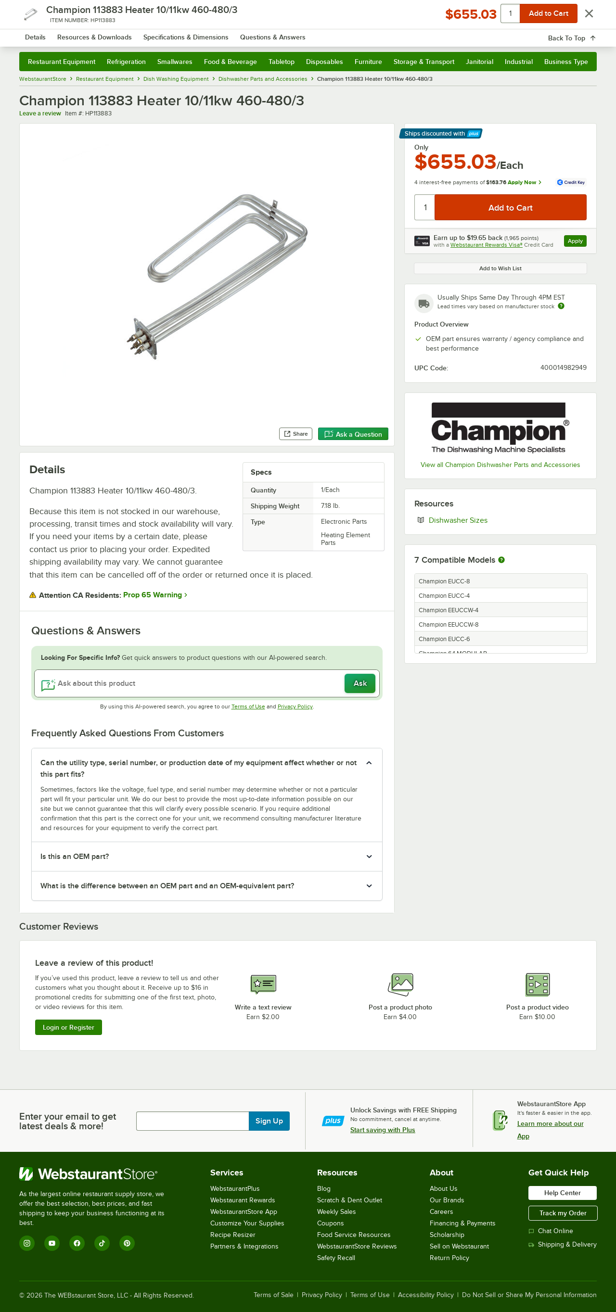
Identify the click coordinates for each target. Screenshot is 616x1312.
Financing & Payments (463, 1223)
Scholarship (447, 1234)
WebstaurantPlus (235, 1188)
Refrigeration (126, 61)
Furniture (368, 61)
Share (295, 434)
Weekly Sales (336, 1211)
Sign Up (269, 1121)
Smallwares (174, 61)
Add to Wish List (500, 268)
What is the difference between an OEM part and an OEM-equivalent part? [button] (167, 886)
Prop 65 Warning (152, 595)
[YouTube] (52, 1243)
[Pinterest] (127, 1243)
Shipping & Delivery (562, 1244)
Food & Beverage (230, 61)
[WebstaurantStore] (98, 1174)
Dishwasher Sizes (487, 520)
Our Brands (447, 1200)
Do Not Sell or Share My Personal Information (529, 1295)
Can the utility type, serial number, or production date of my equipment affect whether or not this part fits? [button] (198, 768)
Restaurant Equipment (61, 61)
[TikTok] (102, 1243)
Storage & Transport (424, 61)
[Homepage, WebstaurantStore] (100, 33)
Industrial (519, 61)
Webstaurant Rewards (242, 1200)
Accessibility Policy (426, 1295)
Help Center (562, 1193)
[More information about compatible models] (501, 560)
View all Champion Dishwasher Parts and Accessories (500, 464)
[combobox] (295, 33)
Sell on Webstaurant (459, 1246)
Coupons (330, 1223)
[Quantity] (425, 207)
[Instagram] (27, 1243)
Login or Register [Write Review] (68, 1027)
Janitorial (479, 61)
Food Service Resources (354, 1234)
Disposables (324, 61)
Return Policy (449, 1258)
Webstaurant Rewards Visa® (486, 244)
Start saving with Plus (382, 1130)
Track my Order (563, 1213)
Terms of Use (248, 706)
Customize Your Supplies (247, 1223)
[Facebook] (77, 1243)
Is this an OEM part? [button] (74, 856)
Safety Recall (336, 1258)
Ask (360, 683)
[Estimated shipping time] (561, 306)
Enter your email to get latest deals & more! (67, 1121)
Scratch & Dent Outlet (349, 1200)
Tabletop (282, 61)
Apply (577, 242)
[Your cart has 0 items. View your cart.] (582, 33)
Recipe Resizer (233, 1234)
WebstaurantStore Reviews (357, 1246)
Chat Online (550, 1231)
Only (421, 147)
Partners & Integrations (244, 1246)
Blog (324, 1188)
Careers (441, 1211)
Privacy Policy (295, 706)
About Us (444, 1188)
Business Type (566, 61)
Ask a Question (353, 434)
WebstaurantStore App (243, 1211)
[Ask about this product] (207, 683)
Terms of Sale (274, 1295)
